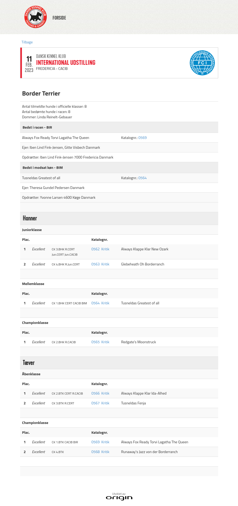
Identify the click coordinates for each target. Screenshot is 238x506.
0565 (95, 342)
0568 (95, 451)
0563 (95, 264)
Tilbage (27, 42)
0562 (95, 249)
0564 (142, 177)
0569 (142, 137)
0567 (95, 403)
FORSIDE (59, 18)
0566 (95, 393)
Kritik (105, 249)
